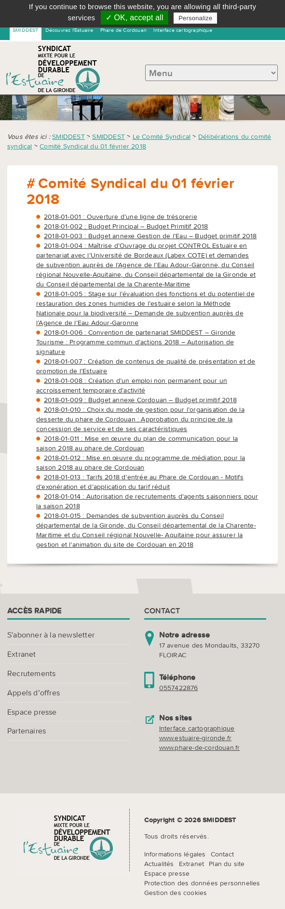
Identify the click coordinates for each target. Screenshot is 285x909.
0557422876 (178, 687)
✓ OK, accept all (134, 18)
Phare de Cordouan (123, 30)
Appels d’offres (33, 692)
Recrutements (31, 673)
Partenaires (26, 730)
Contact (222, 854)
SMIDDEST (26, 30)
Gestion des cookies (175, 892)
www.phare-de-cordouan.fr (199, 747)
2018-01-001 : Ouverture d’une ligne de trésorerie (120, 216)
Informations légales (175, 854)
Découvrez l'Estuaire (69, 30)
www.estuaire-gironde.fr (195, 737)
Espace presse (32, 712)
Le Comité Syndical (162, 136)
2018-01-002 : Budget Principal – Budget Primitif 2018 (126, 226)
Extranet (21, 654)
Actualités (159, 863)
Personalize (195, 18)
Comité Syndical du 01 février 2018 (93, 146)
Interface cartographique (182, 30)
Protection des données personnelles (202, 883)
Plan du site (226, 863)
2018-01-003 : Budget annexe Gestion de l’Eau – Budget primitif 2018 (150, 235)
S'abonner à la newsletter (51, 634)
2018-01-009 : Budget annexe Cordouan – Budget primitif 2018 (140, 399)
